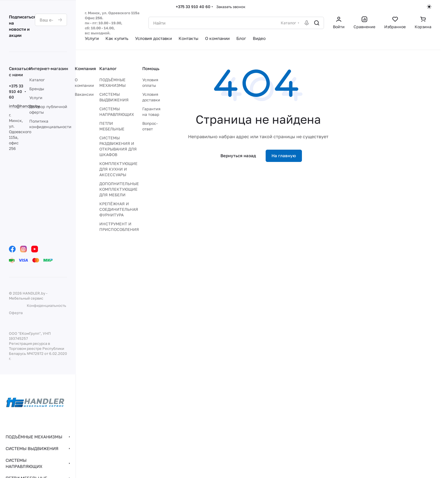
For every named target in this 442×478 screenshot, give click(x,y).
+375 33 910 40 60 (193, 6)
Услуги (35, 97)
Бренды (36, 88)
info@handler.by (24, 106)
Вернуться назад (238, 155)
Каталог (37, 79)
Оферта (16, 312)
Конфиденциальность (46, 305)
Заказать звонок (230, 6)
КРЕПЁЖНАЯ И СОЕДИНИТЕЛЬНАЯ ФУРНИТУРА (118, 209)
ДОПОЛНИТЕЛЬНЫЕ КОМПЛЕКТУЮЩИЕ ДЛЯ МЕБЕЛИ (119, 189)
